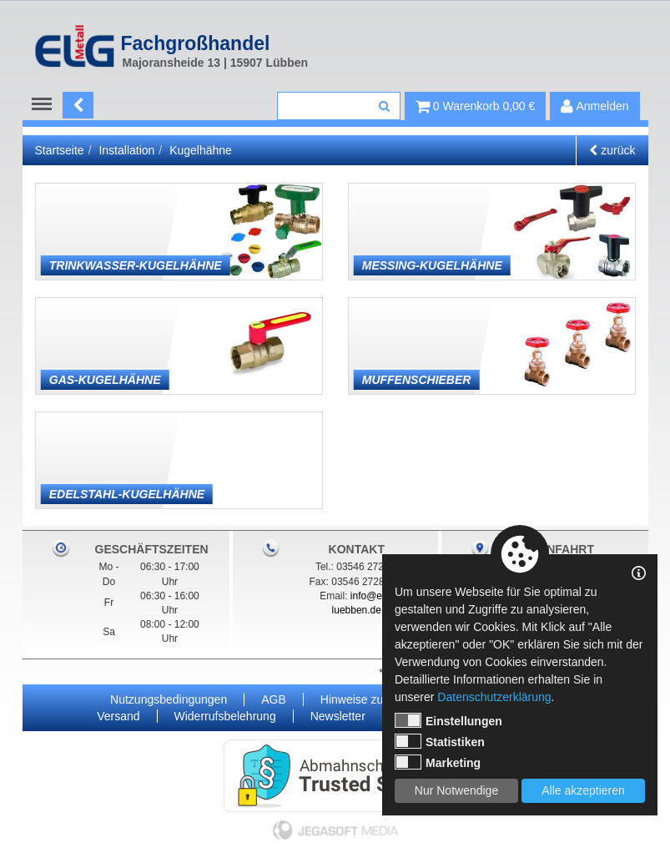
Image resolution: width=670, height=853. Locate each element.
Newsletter (337, 716)
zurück (612, 150)
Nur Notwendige (456, 790)
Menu (45, 104)
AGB (273, 699)
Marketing (438, 762)
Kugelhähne (200, 150)
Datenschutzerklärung (494, 697)
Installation (126, 150)
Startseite (59, 150)
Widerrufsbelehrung (225, 716)
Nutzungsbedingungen (168, 699)
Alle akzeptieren (583, 790)
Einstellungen (448, 720)
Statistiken (440, 741)
